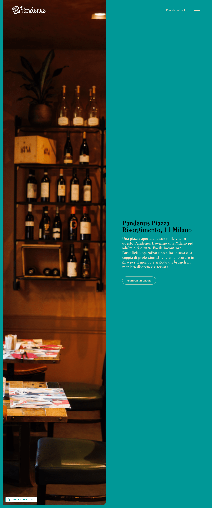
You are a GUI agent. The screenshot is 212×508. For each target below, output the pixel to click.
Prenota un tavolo (176, 10)
